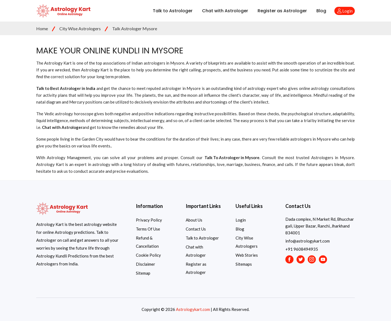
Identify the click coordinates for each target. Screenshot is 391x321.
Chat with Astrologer (225, 11)
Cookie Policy (148, 255)
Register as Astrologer (282, 11)
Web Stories (247, 255)
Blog (321, 11)
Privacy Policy (149, 219)
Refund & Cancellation (147, 242)
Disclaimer (145, 264)
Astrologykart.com (193, 309)
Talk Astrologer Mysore (134, 28)
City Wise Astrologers (80, 28)
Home (42, 28)
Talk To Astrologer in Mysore (231, 157)
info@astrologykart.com (307, 240)
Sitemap (143, 273)
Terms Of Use (148, 228)
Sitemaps (244, 264)
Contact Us (196, 228)
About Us (194, 219)
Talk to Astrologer (173, 11)
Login (241, 219)
